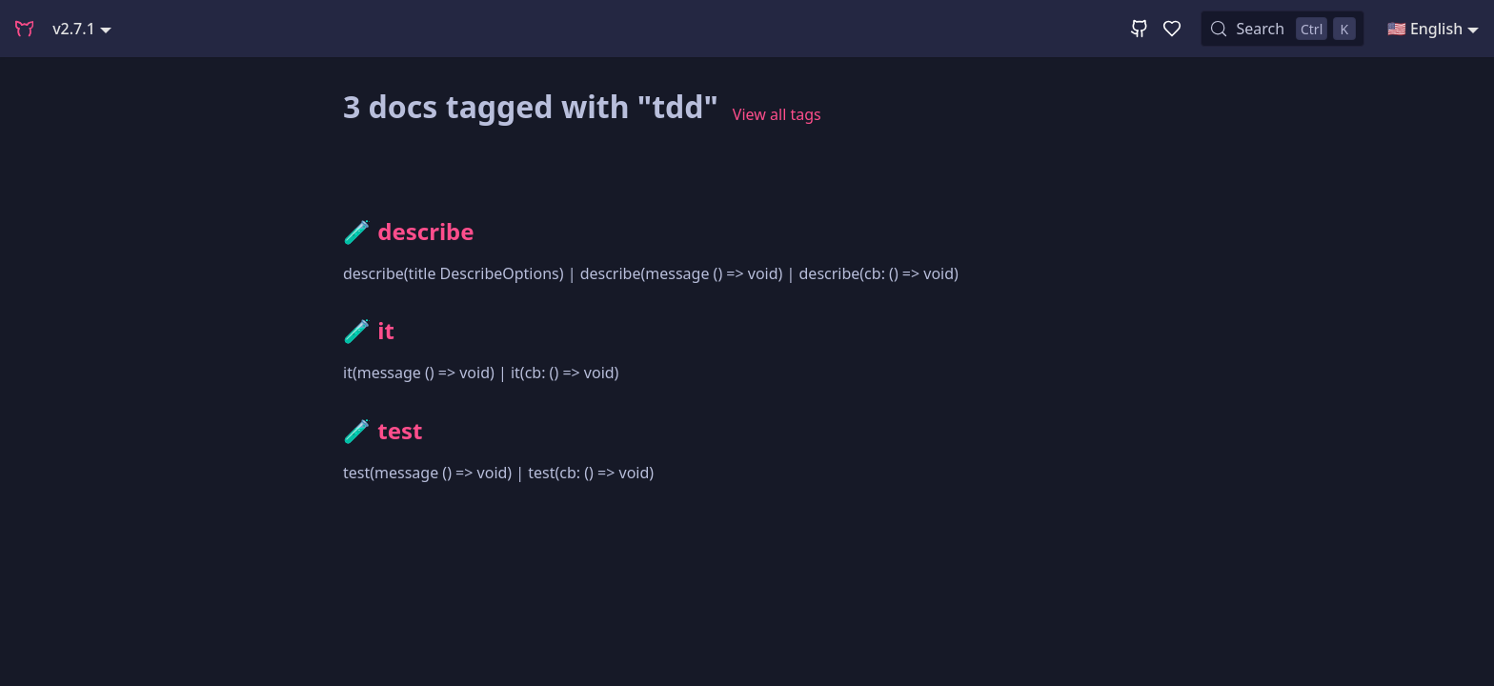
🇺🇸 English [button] (1425, 28)
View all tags (777, 114)
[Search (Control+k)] (1282, 28)
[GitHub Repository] (1139, 28)
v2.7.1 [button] (73, 28)
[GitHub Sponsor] (1172, 28)
